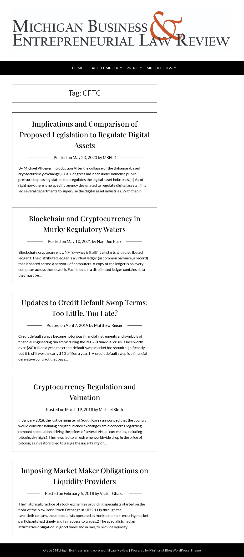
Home (77, 68)
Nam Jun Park (109, 241)
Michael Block (111, 409)
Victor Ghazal (112, 493)
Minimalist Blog (160, 550)
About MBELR (105, 68)
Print (132, 68)
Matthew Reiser (108, 325)
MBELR (109, 157)
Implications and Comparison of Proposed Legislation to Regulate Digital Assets (85, 134)
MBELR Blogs (159, 68)
